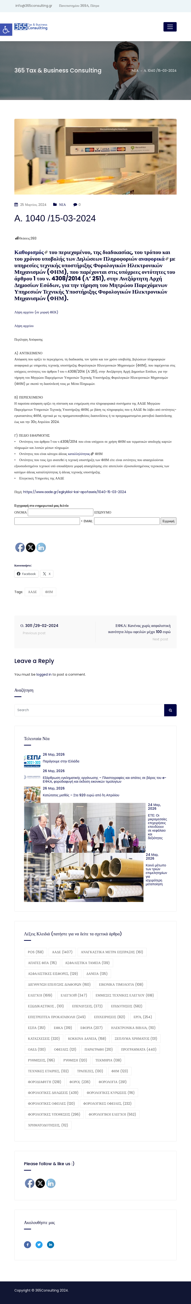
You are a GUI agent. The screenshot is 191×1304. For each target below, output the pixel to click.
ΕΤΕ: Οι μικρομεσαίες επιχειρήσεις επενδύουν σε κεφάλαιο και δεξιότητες (157, 826)
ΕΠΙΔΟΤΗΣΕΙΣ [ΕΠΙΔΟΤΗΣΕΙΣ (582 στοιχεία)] (126, 1006)
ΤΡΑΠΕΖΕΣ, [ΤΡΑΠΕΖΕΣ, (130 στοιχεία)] (90, 1071)
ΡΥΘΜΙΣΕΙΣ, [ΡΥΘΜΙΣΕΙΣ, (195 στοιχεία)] (41, 1060)
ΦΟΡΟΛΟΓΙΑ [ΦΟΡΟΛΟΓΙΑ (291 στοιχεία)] (113, 1082)
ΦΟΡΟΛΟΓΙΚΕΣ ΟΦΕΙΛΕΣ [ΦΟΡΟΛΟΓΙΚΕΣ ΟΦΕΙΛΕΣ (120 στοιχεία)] (51, 1103)
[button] (6, 30)
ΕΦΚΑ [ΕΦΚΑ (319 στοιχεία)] (63, 1027)
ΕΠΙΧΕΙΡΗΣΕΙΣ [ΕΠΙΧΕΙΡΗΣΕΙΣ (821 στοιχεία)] (109, 1017)
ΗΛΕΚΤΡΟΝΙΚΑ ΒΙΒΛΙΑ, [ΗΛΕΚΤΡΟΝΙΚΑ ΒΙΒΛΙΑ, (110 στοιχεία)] (133, 1027)
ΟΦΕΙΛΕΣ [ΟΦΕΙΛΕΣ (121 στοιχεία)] (65, 1049)
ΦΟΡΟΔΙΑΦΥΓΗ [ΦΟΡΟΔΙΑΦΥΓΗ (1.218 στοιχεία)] (44, 1082)
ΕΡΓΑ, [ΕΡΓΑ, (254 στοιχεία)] (143, 1017)
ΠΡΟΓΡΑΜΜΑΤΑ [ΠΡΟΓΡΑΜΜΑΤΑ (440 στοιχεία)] (139, 1049)
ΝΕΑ (62, 204)
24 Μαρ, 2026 (154, 806)
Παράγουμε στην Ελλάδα (62, 761)
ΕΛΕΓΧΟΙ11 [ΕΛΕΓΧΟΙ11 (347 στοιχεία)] (74, 995)
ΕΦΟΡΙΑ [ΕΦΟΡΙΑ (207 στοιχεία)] (91, 1027)
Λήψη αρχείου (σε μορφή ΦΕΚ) (36, 312)
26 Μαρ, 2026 (54, 754)
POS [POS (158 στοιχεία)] (36, 952)
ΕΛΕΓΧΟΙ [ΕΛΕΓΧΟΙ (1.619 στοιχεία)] (40, 995)
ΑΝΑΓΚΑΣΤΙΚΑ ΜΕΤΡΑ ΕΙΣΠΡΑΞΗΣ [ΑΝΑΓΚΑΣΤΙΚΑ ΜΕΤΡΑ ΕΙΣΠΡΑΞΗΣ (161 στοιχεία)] (112, 952)
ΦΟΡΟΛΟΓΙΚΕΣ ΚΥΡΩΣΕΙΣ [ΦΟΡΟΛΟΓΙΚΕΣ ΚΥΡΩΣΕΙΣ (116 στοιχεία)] (111, 1092)
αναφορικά (152, 259)
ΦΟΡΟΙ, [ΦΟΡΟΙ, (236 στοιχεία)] (80, 1082)
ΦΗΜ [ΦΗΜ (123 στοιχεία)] (119, 1071)
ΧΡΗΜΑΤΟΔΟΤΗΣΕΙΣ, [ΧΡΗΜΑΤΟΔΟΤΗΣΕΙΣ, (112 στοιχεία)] (48, 1125)
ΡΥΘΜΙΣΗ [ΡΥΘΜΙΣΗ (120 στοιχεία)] (75, 1060)
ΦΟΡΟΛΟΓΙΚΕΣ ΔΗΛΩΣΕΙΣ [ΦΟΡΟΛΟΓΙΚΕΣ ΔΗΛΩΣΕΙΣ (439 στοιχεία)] (53, 1092)
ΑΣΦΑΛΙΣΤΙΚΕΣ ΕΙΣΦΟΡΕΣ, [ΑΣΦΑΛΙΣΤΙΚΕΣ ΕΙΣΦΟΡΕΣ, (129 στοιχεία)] (53, 973)
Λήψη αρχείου (24, 325)
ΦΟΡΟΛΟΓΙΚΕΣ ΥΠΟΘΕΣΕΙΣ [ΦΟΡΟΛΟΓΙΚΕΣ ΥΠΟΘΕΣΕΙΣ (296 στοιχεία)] (54, 1114)
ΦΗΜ (49, 592)
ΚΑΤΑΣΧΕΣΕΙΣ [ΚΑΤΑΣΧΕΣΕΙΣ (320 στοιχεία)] (44, 1038)
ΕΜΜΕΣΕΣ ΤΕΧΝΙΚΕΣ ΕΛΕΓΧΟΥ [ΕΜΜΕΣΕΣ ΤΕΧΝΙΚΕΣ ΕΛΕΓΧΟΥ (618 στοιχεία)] (125, 995)
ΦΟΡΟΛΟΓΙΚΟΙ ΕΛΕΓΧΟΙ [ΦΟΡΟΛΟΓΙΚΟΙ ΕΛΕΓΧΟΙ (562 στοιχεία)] (112, 1114)
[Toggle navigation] (170, 27)
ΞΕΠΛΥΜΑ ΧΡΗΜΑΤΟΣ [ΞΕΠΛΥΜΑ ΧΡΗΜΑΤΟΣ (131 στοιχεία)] (136, 1038)
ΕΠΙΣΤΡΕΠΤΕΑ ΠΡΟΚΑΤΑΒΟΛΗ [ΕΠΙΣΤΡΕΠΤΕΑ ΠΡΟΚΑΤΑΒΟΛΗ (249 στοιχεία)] (57, 1017)
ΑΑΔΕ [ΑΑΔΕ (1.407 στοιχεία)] (62, 952)
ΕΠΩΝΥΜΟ (102, 512)
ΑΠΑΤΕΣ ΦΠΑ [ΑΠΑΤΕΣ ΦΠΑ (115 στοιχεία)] (42, 963)
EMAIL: (122, 521)
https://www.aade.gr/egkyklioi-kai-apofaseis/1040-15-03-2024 (74, 492)
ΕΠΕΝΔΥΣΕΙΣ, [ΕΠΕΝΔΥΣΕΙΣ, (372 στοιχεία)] (87, 1006)
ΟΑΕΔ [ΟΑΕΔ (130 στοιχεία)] (37, 1049)
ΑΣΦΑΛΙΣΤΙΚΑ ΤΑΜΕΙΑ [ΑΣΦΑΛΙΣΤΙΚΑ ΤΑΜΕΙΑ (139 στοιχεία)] (87, 963)
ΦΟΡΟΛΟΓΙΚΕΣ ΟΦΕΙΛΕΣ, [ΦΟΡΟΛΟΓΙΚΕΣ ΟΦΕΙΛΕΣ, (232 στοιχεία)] (107, 1103)
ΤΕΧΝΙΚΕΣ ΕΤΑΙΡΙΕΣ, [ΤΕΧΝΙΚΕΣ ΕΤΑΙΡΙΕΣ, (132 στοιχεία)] (48, 1071)
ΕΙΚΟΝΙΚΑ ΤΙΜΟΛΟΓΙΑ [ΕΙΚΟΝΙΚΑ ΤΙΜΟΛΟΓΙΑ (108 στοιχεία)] (121, 984)
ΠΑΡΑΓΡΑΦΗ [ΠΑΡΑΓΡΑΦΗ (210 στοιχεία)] (99, 1049)
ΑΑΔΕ (32, 592)
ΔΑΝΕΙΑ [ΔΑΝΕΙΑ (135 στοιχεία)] (97, 973)
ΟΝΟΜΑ (20, 512)
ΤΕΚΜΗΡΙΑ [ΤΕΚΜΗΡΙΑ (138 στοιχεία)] (109, 1060)
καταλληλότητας (79, 453)
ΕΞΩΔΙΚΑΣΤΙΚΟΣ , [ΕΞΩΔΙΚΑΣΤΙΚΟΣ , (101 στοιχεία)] (46, 1006)
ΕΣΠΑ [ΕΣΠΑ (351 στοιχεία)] (37, 1027)
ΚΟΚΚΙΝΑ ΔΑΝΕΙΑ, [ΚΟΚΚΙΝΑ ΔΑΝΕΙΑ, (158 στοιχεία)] (87, 1038)
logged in (44, 674)
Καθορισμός (29, 252)
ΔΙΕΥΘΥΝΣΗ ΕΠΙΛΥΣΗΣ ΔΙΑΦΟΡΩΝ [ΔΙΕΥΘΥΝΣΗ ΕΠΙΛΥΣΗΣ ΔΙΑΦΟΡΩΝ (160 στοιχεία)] (59, 984)
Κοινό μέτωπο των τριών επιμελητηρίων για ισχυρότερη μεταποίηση (156, 874)
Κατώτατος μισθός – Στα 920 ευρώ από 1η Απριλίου (81, 795)
